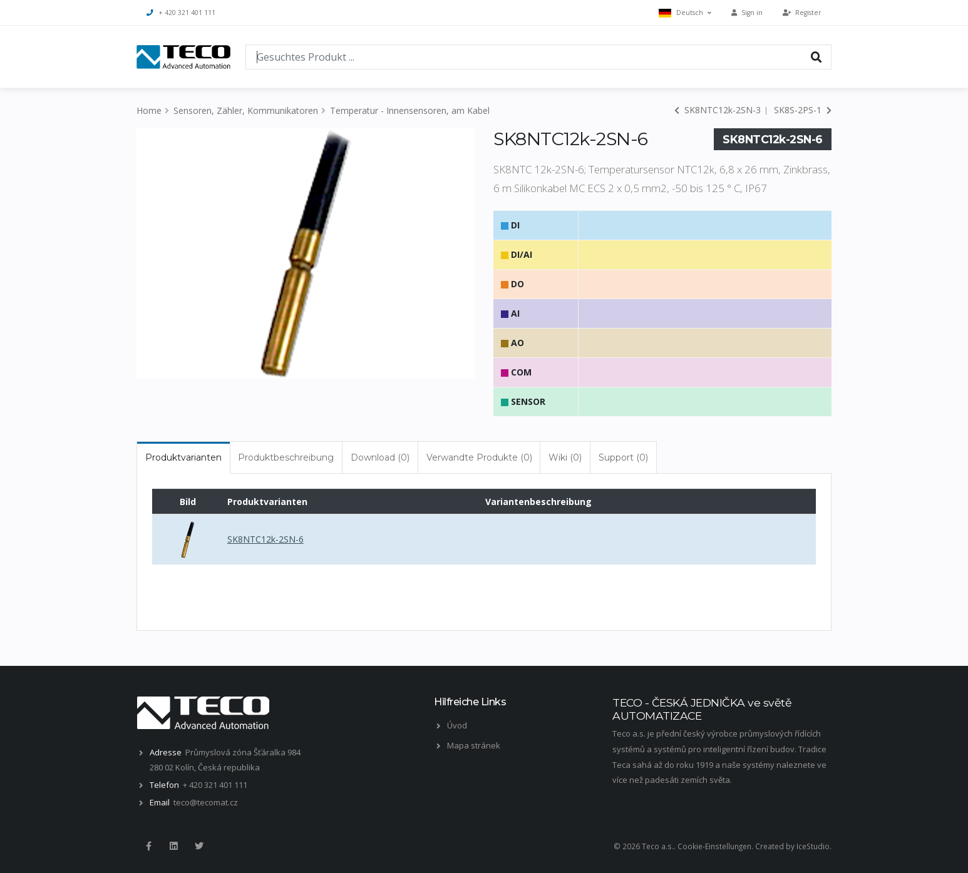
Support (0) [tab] (623, 457)
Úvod (457, 725)
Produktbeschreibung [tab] (286, 457)
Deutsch (685, 13)
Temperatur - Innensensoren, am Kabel (410, 110)
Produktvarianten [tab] (183, 457)
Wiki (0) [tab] (565, 457)
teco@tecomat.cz (205, 802)
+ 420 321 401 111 (181, 12)
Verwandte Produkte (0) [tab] (479, 457)
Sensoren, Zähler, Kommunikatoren (245, 110)
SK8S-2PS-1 (803, 110)
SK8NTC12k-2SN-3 (717, 110)
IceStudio (813, 846)
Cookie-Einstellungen (714, 846)
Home (149, 110)
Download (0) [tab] (380, 457)
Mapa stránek (473, 745)
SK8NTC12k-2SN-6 (265, 539)
